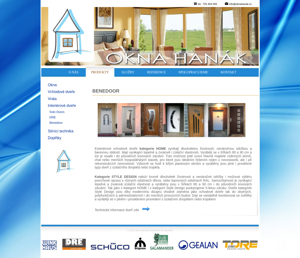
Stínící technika (60, 131)
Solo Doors (56, 112)
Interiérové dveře (62, 106)
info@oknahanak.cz (240, 4)
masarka (168, 230)
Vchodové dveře (61, 92)
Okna (52, 85)
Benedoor (56, 122)
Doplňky (54, 138)
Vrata (52, 99)
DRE (52, 117)
